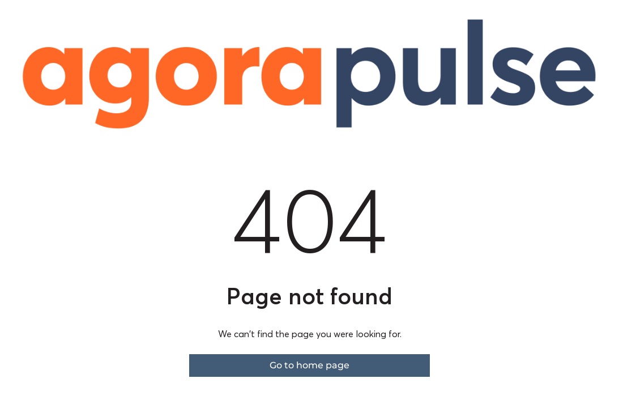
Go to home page (309, 365)
